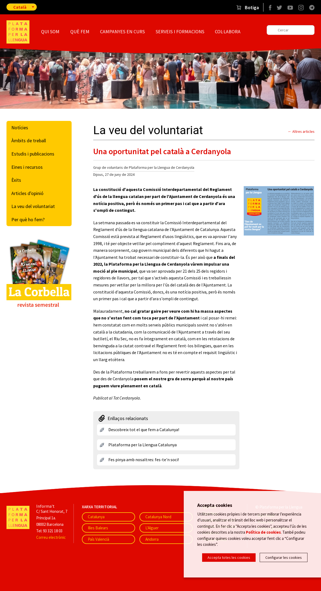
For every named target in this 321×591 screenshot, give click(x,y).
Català (19, 7)
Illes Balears (98, 527)
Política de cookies (263, 532)
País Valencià (98, 539)
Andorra (152, 539)
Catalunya (96, 516)
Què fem (79, 31)
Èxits (16, 180)
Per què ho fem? (28, 219)
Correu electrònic (51, 537)
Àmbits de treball (28, 140)
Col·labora (227, 31)
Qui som (50, 31)
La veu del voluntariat (33, 206)
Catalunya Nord (158, 516)
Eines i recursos (27, 167)
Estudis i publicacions (32, 154)
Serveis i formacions (180, 31)
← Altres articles (301, 131)
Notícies (19, 127)
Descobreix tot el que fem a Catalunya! (143, 429)
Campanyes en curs (122, 31)
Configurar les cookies (283, 557)
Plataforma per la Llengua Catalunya (142, 444)
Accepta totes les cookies (229, 557)
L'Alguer (152, 527)
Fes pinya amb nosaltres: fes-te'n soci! (143, 459)
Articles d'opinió (27, 193)
